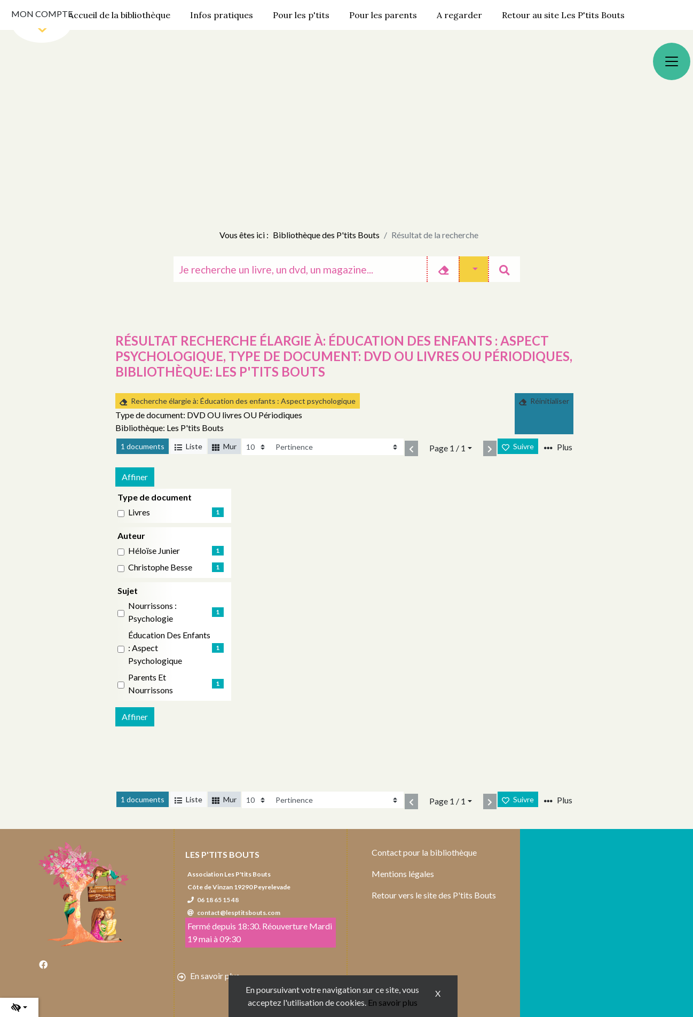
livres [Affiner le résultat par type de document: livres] (139, 512)
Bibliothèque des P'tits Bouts (326, 235)
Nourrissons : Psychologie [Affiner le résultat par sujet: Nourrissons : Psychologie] (152, 611)
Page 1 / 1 (447, 448)
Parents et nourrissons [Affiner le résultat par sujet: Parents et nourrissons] (150, 683)
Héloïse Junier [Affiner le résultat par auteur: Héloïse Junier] (154, 550)
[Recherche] (300, 269)
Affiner (135, 477)
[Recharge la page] (256, 447)
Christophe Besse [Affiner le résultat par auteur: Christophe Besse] (160, 567)
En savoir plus (393, 1002)
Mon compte (42, 14)
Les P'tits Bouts (222, 854)
